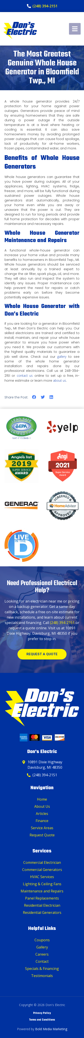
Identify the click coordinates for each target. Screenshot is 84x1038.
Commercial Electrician (42, 862)
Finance (42, 820)
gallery (61, 356)
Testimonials (42, 975)
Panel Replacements (42, 898)
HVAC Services (42, 876)
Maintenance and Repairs (42, 891)
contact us (25, 375)
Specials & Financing (42, 968)
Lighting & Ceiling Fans (42, 883)
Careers (42, 954)
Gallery (42, 947)
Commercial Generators (42, 869)
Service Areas (42, 827)
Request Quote (42, 835)
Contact (42, 961)
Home (42, 799)
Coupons (42, 940)
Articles (42, 813)
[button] (34, 397)
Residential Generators (42, 912)
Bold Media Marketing (51, 1029)
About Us (42, 806)
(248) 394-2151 (62, 622)
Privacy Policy (42, 1013)
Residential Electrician (42, 905)
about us (59, 380)
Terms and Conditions (42, 1020)
